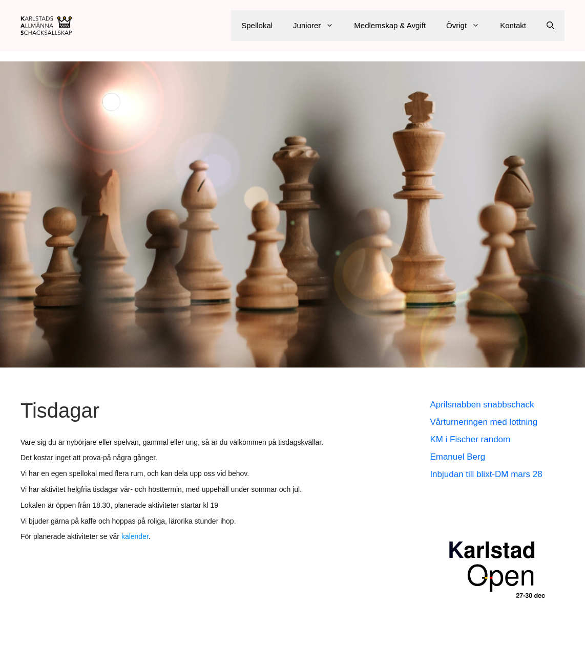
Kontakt (513, 25)
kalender (135, 536)
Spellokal (257, 25)
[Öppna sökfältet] (550, 25)
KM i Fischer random (470, 439)
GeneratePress (389, 654)
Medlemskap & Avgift (390, 25)
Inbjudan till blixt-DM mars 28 (486, 474)
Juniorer (318, 25)
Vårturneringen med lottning (483, 422)
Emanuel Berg (457, 457)
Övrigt (468, 25)
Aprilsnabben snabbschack (482, 404)
